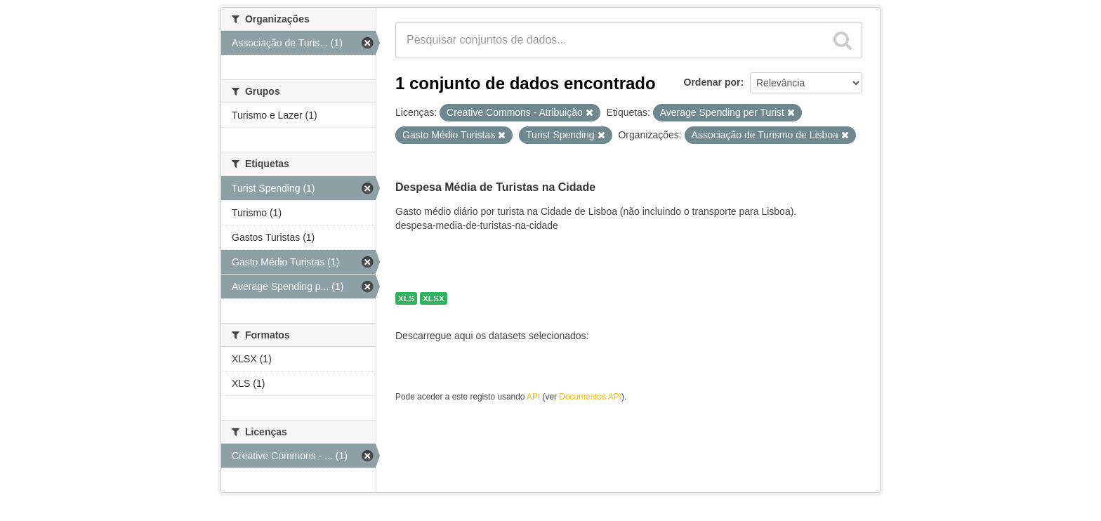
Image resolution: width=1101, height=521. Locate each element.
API (533, 397)
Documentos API (590, 397)
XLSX (433, 298)
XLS (406, 298)
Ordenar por (712, 82)
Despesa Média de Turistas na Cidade (495, 187)
